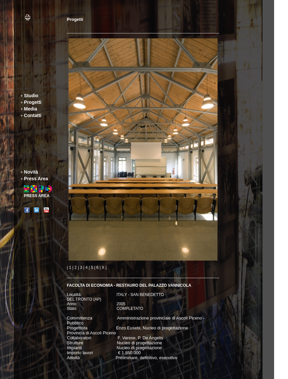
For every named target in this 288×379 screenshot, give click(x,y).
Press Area (36, 178)
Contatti (32, 115)
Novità (31, 172)
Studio (31, 95)
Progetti (32, 102)
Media (30, 108)
